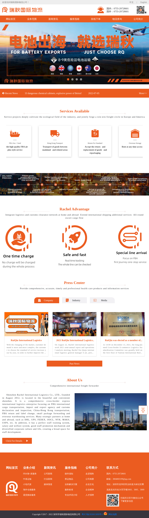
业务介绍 (29, 467)
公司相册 (90, 478)
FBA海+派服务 (30, 473)
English (143, 2)
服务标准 (69, 489)
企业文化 (90, 484)
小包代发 (27, 484)
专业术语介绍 (71, 494)
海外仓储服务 (29, 489)
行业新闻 (48, 478)
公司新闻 (48, 473)
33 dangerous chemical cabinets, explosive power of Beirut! (53, 93)
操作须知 (69, 473)
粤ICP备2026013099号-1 (92, 514)
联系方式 (112, 467)
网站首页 (10, 19)
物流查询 (117, 19)
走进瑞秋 (90, 473)
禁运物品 (69, 478)
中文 (131, 2)
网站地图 (113, 514)
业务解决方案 (71, 484)
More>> (143, 93)
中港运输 (27, 478)
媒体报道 (48, 484)
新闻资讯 (53, 19)
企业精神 (90, 489)
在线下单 (96, 19)
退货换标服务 (29, 494)
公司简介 (91, 467)
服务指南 (74, 19)
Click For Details (17, 440)
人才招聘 (90, 494)
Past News (74, 363)
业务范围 (32, 19)
